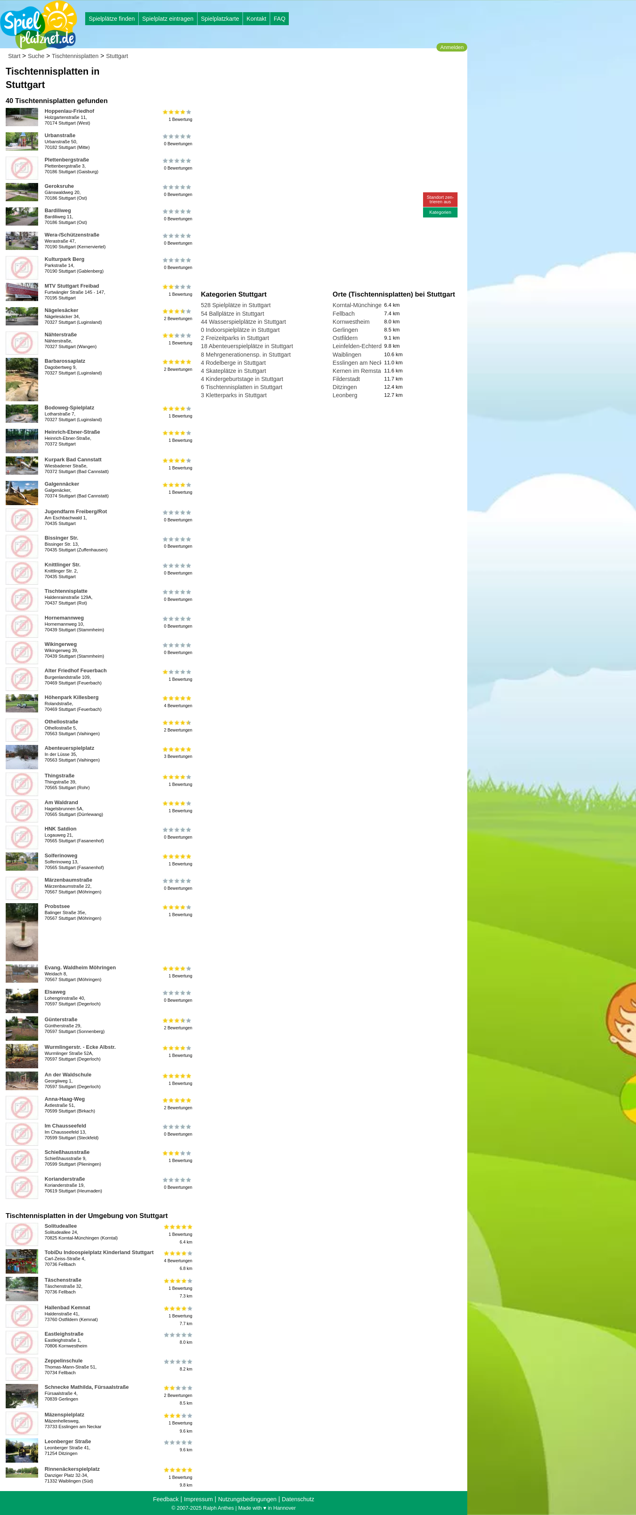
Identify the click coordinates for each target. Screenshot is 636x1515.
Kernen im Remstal (357, 371)
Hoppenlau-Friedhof (69, 111)
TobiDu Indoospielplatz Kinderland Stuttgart (99, 1252)
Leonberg (345, 395)
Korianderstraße (65, 1179)
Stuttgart (117, 56)
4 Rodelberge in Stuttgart (233, 362)
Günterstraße (61, 1019)
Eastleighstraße (64, 1334)
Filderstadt (346, 379)
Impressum (198, 1499)
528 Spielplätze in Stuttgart (236, 305)
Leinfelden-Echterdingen (364, 346)
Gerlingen (345, 330)
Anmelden (452, 47)
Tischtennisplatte (66, 591)
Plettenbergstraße (67, 160)
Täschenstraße (63, 1280)
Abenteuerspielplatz (69, 748)
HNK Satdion (61, 829)
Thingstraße (60, 776)
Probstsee (57, 906)
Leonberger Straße (68, 1441)
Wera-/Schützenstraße (72, 235)
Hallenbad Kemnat (67, 1307)
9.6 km (177, 1446)
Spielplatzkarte (220, 18)
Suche (36, 56)
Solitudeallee (61, 1226)
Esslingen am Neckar (360, 362)
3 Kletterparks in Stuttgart (233, 395)
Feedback (165, 1499)
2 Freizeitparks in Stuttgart (235, 338)
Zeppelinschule (64, 1361)
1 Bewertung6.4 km (177, 1234)
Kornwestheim (351, 321)
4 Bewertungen (177, 702)
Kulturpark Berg (64, 259)
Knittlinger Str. (63, 565)
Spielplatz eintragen (167, 18)
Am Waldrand (61, 802)
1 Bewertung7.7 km (177, 1316)
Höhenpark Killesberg (72, 697)
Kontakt (256, 18)
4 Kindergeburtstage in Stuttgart (242, 379)
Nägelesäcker (61, 310)
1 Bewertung (177, 116)
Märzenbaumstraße (68, 880)
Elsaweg (55, 992)
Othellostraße (61, 722)
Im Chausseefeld (65, 1126)
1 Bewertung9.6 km (177, 1423)
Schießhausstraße (67, 1152)
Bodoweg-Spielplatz (69, 408)
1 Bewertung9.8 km (177, 1477)
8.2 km (177, 1365)
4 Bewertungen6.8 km (177, 1261)
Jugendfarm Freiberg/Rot (76, 511)
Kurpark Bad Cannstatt (73, 459)
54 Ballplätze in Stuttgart (232, 313)
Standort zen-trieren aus (440, 199)
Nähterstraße (61, 334)
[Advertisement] (293, 77)
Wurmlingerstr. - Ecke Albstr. (80, 1047)
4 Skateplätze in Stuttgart (233, 371)
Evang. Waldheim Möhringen (80, 967)
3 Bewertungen (177, 753)
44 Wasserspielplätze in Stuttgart (243, 321)
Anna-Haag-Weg (65, 1099)
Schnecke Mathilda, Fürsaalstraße (87, 1387)
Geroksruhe (59, 186)
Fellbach (344, 313)
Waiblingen (347, 354)
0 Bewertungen (177, 140)
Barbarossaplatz (65, 361)
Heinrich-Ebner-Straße (72, 432)
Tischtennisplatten (75, 56)
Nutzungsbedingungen (247, 1499)
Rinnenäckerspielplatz (72, 1469)
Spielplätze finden (112, 18)
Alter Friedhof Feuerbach (76, 670)
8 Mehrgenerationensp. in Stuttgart (246, 354)
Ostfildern (345, 338)
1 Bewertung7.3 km (177, 1288)
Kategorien (440, 212)
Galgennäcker (62, 484)
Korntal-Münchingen (359, 305)
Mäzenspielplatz (64, 1415)
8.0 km (177, 1338)
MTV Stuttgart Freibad (72, 286)
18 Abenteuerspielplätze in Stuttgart (247, 346)
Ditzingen (345, 387)
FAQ (280, 18)
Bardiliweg (58, 210)
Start (14, 56)
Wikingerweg (61, 644)
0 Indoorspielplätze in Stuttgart (240, 330)
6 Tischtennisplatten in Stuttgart (241, 387)
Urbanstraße (60, 135)
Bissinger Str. (61, 538)
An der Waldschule (68, 1075)
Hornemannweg (64, 618)
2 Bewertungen (177, 315)
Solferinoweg (61, 855)
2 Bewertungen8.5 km (177, 1395)
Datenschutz (298, 1499)
